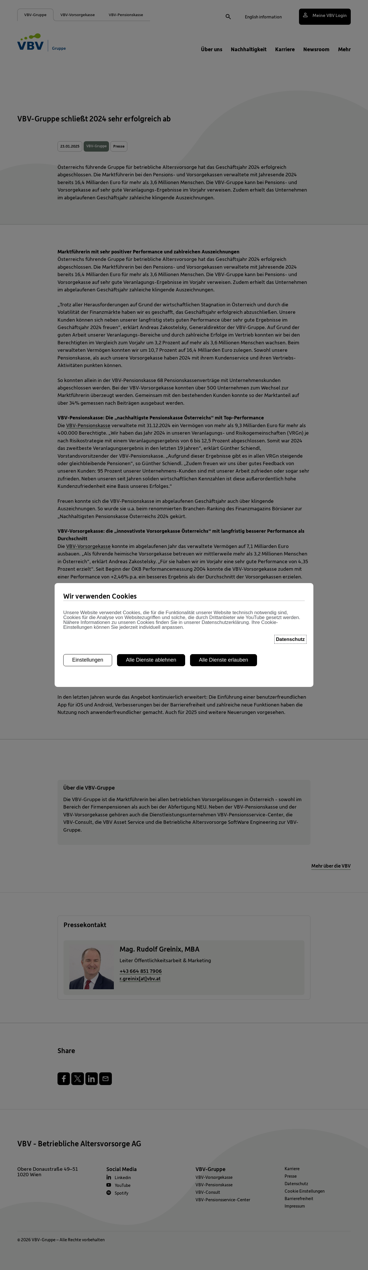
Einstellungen (87, 642)
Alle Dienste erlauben (223, 642)
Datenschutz (290, 622)
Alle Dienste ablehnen (151, 642)
